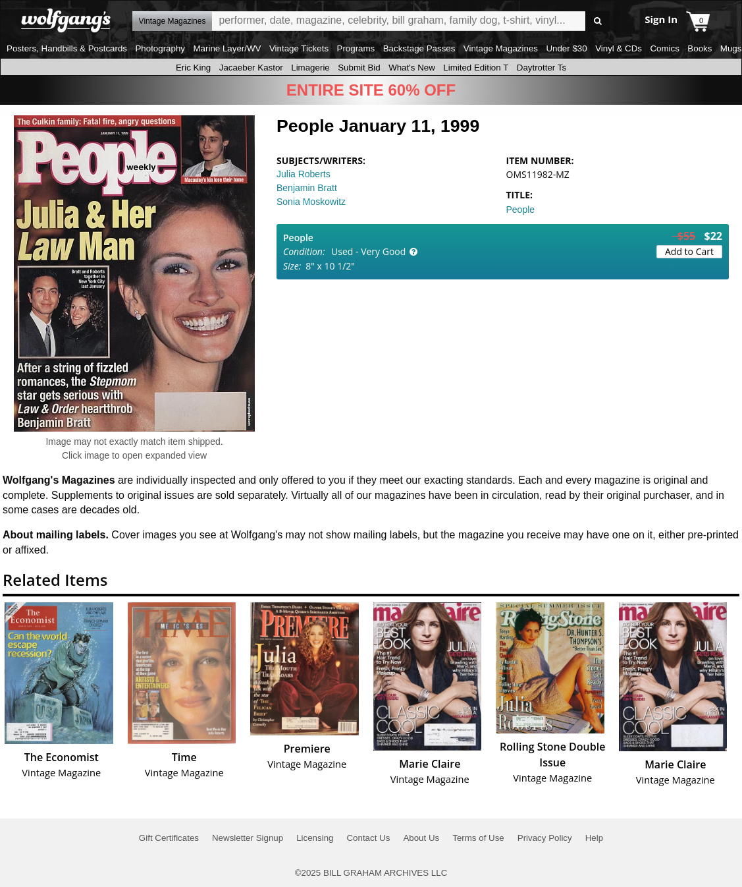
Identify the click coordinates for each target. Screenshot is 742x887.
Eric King (193, 67)
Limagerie (310, 67)
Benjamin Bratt (307, 188)
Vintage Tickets (299, 48)
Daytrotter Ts (541, 67)
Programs (356, 48)
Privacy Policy (544, 838)
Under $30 (566, 48)
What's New (411, 67)
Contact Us (368, 838)
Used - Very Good (368, 251)
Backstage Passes (419, 48)
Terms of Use (478, 838)
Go (597, 21)
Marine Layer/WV (227, 48)
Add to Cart (689, 251)
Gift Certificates (169, 838)
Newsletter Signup (247, 838)
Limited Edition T (475, 67)
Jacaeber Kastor (251, 67)
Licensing (314, 838)
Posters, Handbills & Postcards (67, 48)
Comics (664, 48)
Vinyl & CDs (618, 48)
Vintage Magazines (501, 48)
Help (594, 838)
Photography (160, 48)
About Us (421, 838)
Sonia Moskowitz (311, 201)
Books (699, 48)
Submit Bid (359, 67)
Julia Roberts (304, 174)
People (520, 209)
